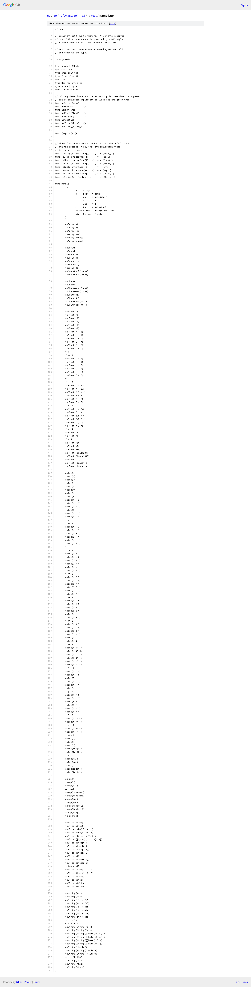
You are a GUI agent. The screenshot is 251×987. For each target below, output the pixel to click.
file (112, 23)
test (94, 15)
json (245, 981)
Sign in (244, 5)
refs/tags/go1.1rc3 (72, 15)
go (49, 15)
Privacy (28, 981)
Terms (37, 981)
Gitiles (19, 981)
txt (237, 981)
